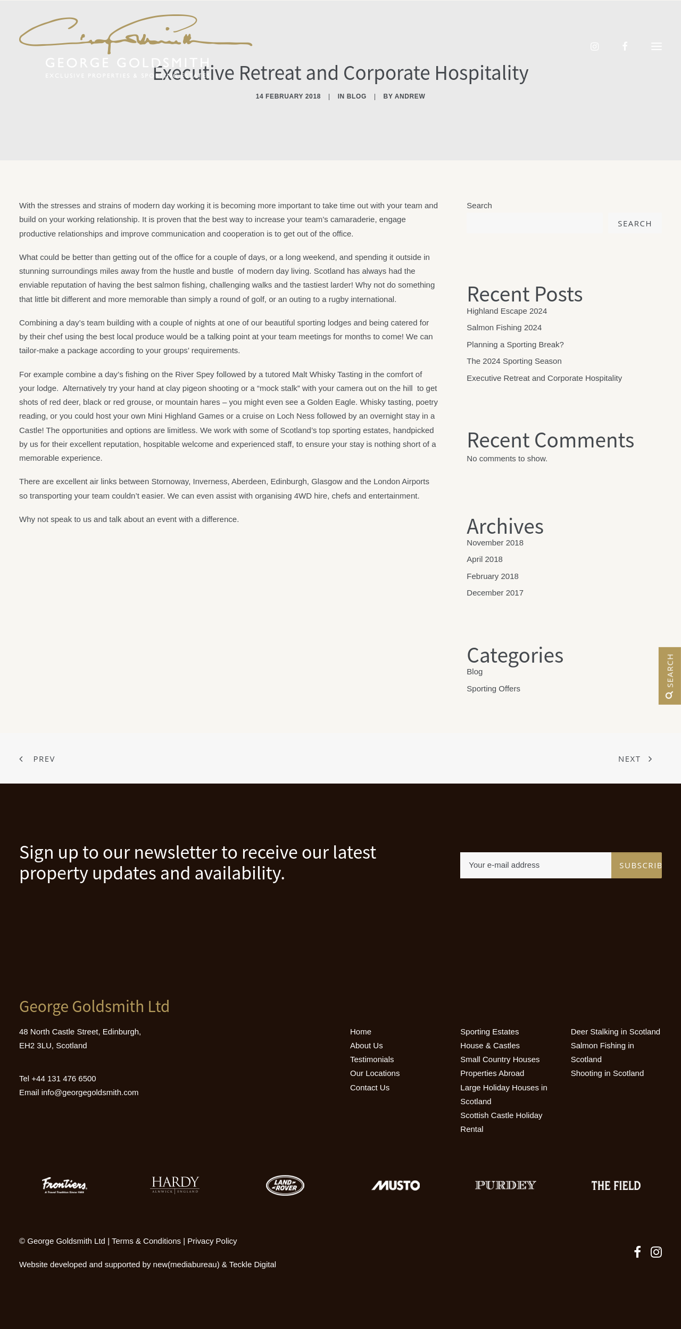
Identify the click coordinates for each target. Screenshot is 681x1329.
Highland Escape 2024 (507, 310)
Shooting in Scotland (607, 1073)
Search (479, 205)
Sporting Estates (489, 1031)
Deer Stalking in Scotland (615, 1031)
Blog (357, 96)
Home (360, 1031)
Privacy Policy (212, 1240)
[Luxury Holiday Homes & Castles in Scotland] (136, 46)
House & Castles (490, 1045)
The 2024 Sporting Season (514, 360)
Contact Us (369, 1087)
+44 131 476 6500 (63, 1078)
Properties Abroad (492, 1073)
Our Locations (375, 1073)
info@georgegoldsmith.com (90, 1092)
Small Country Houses (499, 1059)
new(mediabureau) (186, 1264)
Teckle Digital (252, 1264)
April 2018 (485, 559)
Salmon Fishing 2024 (504, 327)
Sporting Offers (493, 688)
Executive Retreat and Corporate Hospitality (544, 377)
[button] (656, 46)
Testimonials (372, 1059)
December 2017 (495, 592)
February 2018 (493, 576)
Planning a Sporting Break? (515, 344)
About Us (366, 1045)
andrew (410, 96)
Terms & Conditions (146, 1240)
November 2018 (495, 542)
